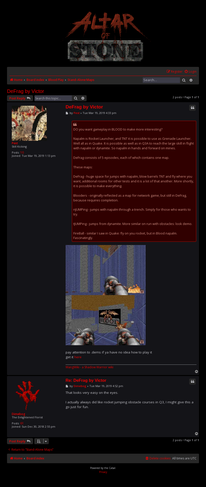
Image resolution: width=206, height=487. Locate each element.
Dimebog (18, 414)
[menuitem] (190, 71)
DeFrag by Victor (25, 91)
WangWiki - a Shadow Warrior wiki (89, 367)
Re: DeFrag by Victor (86, 380)
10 (22, 152)
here (78, 357)
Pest (15, 143)
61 (22, 423)
